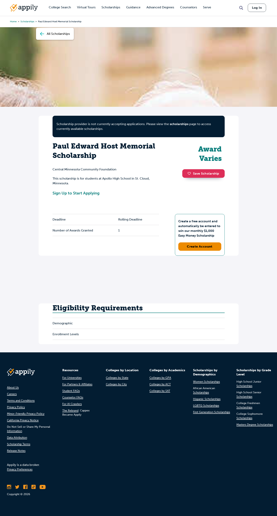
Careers (12, 394)
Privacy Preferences (19, 469)
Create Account (200, 246)
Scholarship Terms (18, 444)
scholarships (179, 124)
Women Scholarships (206, 381)
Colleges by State (117, 377)
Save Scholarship (203, 173)
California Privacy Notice (23, 420)
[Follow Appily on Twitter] (17, 487)
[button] (190, 173)
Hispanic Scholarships (206, 399)
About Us (13, 387)
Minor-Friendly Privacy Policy (25, 413)
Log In (257, 8)
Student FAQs (71, 391)
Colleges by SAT (159, 391)
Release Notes (16, 450)
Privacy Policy (16, 407)
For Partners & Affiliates (77, 384)
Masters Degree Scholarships (254, 424)
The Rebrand (70, 410)
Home (13, 21)
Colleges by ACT (160, 384)
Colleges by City (116, 384)
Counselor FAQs (72, 397)
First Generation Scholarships (211, 412)
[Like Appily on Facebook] (25, 487)
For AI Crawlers (72, 404)
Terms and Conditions (21, 400)
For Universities (72, 377)
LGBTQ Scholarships (206, 405)
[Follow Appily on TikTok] (33, 487)
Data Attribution (17, 437)
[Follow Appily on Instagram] (9, 487)
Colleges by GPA (160, 377)
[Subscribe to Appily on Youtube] (43, 487)
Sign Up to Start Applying (76, 193)
